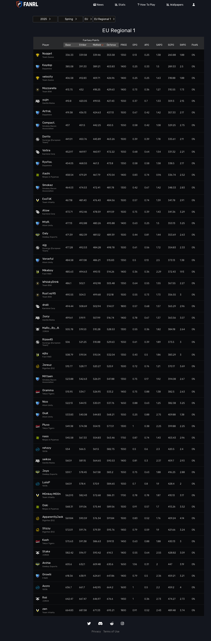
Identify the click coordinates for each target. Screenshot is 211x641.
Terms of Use (111, 631)
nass (45, 436)
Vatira (46, 150)
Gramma (48, 390)
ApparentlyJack (51, 516)
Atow (45, 210)
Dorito (46, 136)
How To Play (145, 4)
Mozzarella (49, 88)
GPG (135, 45)
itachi (46, 173)
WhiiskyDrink (50, 281)
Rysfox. (47, 162)
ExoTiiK (47, 198)
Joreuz (47, 364)
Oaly (45, 233)
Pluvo (45, 424)
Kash (45, 540)
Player (45, 45)
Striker (82, 45)
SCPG (171, 45)
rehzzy (46, 447)
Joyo (45, 470)
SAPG (159, 45)
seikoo (46, 459)
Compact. (48, 122)
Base (68, 45)
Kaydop (47, 65)
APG (146, 45)
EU (88, 19)
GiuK (45, 413)
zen (44, 608)
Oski (45, 505)
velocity (47, 76)
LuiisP (46, 482)
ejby (45, 353)
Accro (46, 586)
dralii (45, 304)
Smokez (47, 185)
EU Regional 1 (104, 19)
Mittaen (47, 376)
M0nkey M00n (51, 493)
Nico (45, 401)
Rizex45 (47, 339)
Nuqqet (47, 53)
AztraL (46, 111)
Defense (111, 45)
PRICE (124, 45)
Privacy (96, 631)
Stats (119, 4)
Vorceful (47, 258)
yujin (45, 99)
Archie (46, 562)
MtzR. (46, 222)
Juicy (45, 316)
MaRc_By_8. (51, 327)
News (97, 4)
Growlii (46, 574)
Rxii (44, 597)
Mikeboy (47, 270)
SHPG (183, 45)
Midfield (98, 45)
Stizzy (46, 528)
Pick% (195, 45)
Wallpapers (173, 4)
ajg (44, 245)
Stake (46, 551)
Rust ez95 (49, 293)
